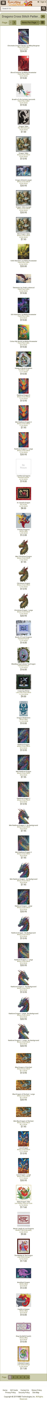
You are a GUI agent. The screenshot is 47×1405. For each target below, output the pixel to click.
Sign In (42, 2)
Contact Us (25, 1390)
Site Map (35, 1393)
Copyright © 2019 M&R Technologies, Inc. (19, 1397)
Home (5, 1390)
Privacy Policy (10, 1393)
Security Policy (24, 1393)
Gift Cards (14, 1390)
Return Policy (37, 1390)
